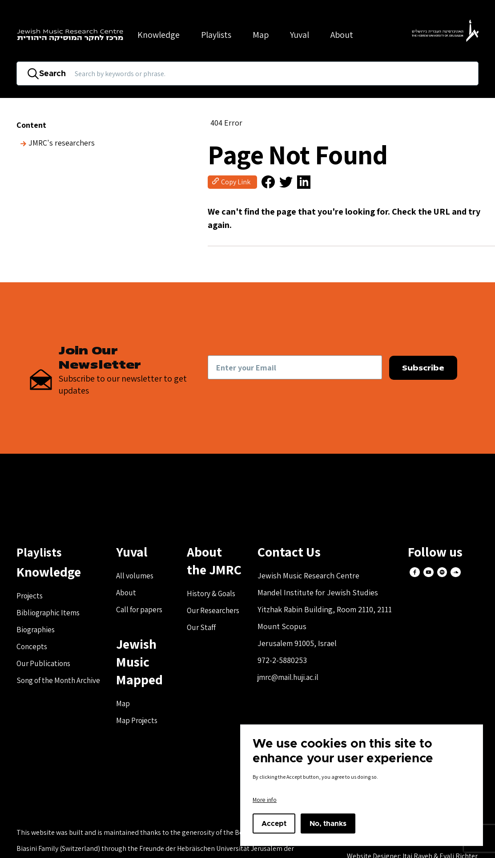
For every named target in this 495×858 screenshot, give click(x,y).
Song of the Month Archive (61, 681)
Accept (274, 823)
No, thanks (328, 823)
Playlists (216, 35)
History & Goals (215, 595)
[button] (263, 182)
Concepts (32, 647)
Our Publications (44, 664)
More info (265, 800)
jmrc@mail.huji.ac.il (294, 678)
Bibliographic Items (49, 614)
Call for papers (146, 611)
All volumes (141, 577)
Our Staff (204, 628)
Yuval (299, 35)
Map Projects (144, 721)
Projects (30, 597)
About (132, 594)
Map (261, 35)
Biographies (36, 631)
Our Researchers (217, 611)
